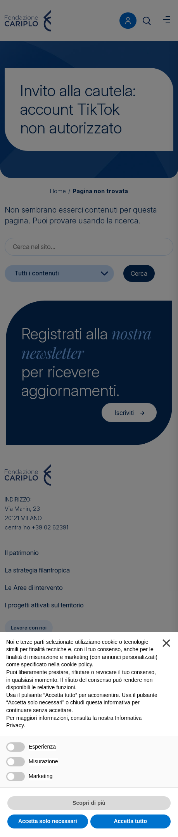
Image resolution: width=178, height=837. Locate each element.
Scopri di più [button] (89, 803)
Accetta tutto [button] (130, 821)
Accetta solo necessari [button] (47, 821)
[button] (166, 644)
